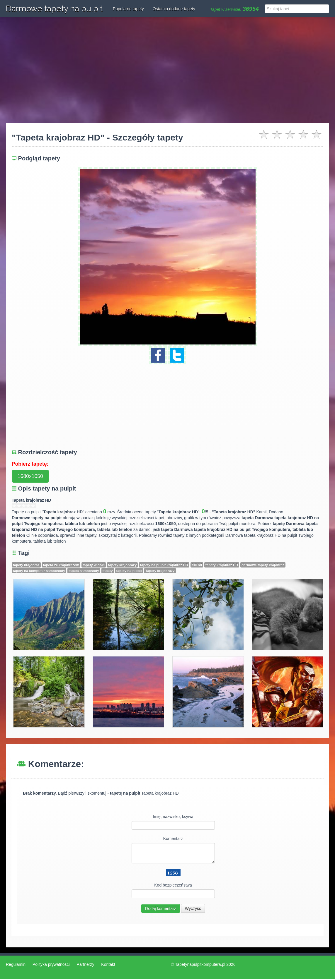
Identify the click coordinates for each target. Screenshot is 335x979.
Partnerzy (85, 964)
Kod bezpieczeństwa (173, 885)
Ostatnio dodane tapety (174, 8)
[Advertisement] (167, 70)
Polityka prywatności (51, 964)
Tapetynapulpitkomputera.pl (200, 964)
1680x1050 (30, 476)
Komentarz (173, 838)
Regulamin (15, 964)
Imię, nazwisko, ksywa (173, 816)
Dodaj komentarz (160, 908)
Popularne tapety (128, 8)
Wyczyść (193, 908)
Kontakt (108, 964)
